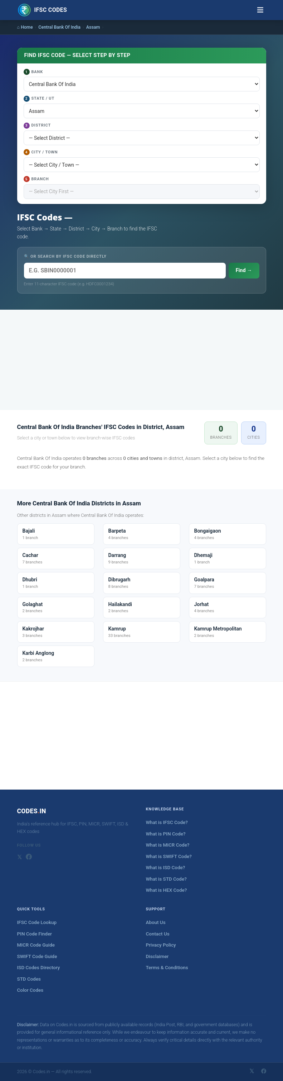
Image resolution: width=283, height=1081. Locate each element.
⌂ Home (25, 27)
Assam (93, 27)
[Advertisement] (141, 360)
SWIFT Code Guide (37, 956)
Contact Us (158, 934)
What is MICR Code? (168, 845)
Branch (36, 179)
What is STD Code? (166, 879)
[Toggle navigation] (260, 10)
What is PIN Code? (166, 834)
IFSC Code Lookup (37, 922)
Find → (244, 270)
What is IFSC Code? (167, 822)
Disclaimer (157, 956)
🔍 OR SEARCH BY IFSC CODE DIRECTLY (65, 256)
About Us (156, 922)
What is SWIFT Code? (169, 856)
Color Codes (30, 990)
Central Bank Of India (59, 27)
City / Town (41, 152)
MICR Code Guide (36, 945)
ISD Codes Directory (38, 967)
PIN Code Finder (34, 934)
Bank (33, 72)
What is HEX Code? (166, 890)
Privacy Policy (161, 945)
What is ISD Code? (165, 867)
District (37, 126)
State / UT (39, 99)
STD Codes (29, 979)
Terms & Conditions (167, 967)
